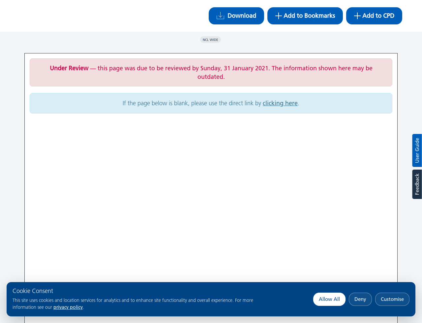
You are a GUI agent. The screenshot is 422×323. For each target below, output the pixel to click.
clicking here (280, 103)
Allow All (329, 299)
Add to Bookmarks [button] (305, 15)
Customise (392, 299)
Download (236, 15)
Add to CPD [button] (374, 15)
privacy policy (68, 307)
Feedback (417, 184)
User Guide (417, 150)
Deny (360, 299)
